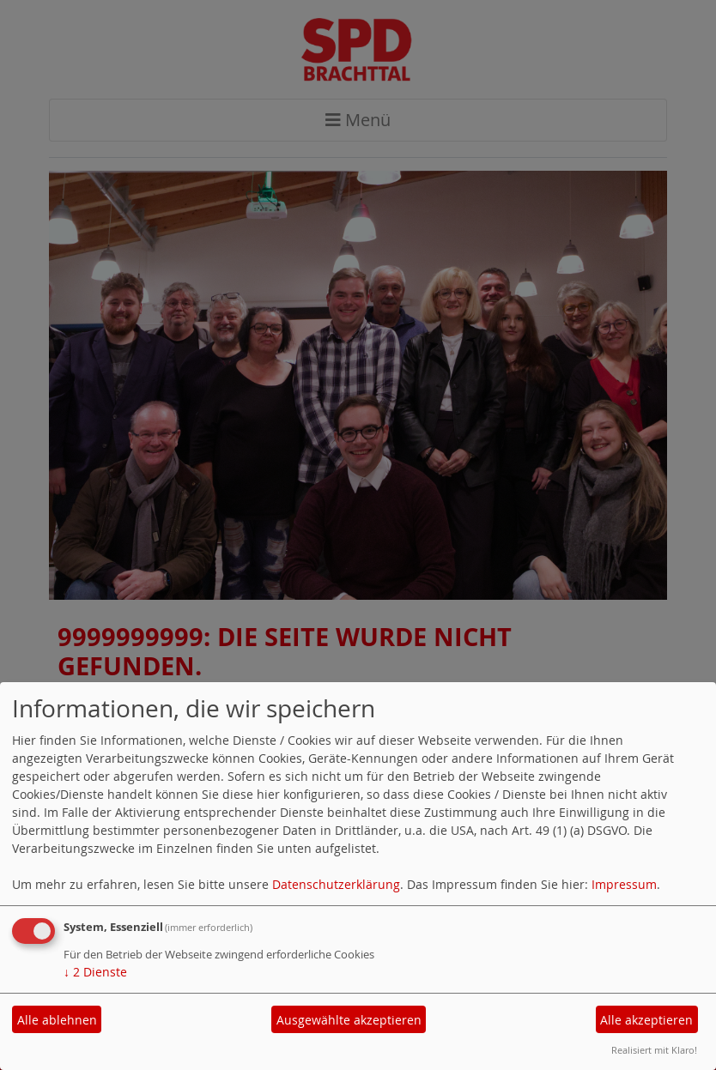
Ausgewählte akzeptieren (349, 1020)
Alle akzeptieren (646, 1020)
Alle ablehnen (57, 1020)
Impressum (624, 884)
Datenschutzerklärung (336, 884)
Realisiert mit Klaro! (654, 1049)
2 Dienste (95, 972)
